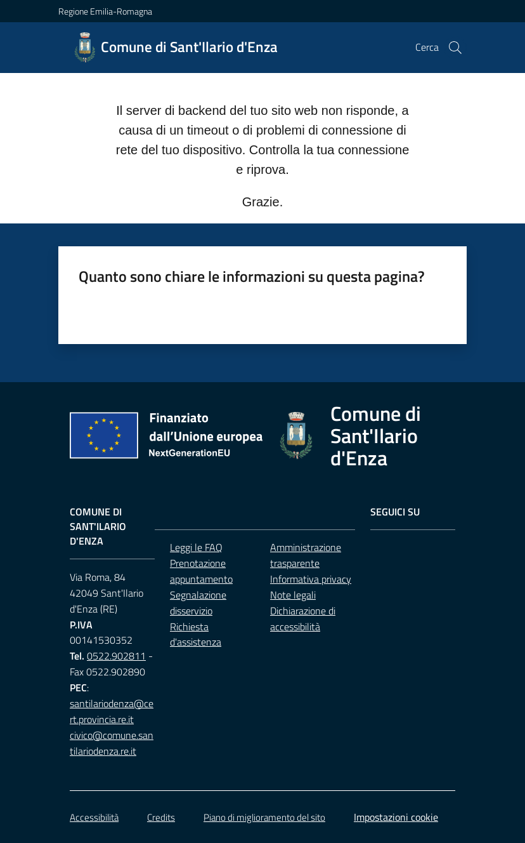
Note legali (293, 594)
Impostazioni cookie (396, 817)
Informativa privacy (310, 579)
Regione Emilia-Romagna (105, 11)
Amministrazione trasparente (305, 555)
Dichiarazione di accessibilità (302, 618)
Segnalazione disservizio (198, 602)
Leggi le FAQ (196, 547)
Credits (161, 817)
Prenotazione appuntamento (201, 571)
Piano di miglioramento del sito (264, 817)
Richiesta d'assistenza (195, 634)
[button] (455, 47)
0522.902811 (116, 655)
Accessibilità (94, 817)
